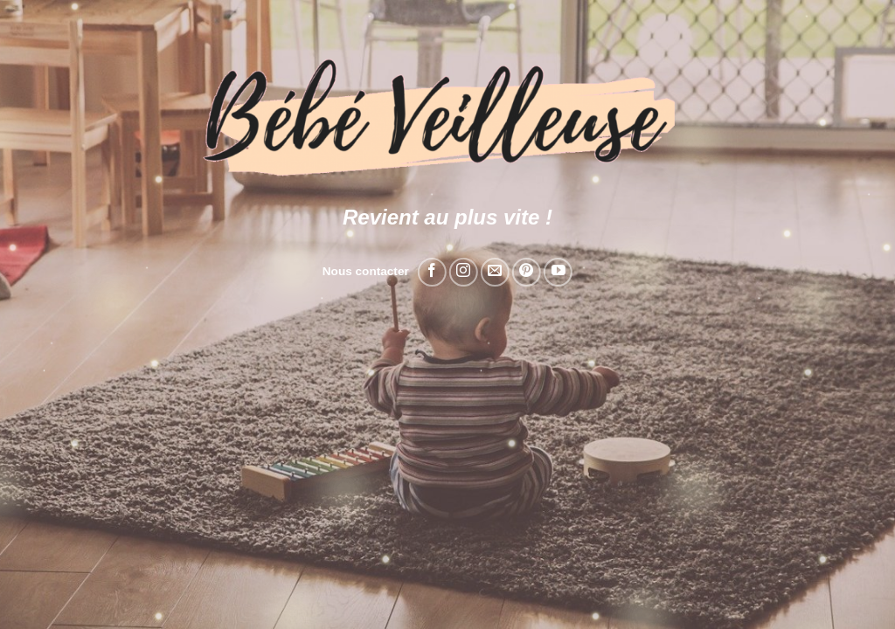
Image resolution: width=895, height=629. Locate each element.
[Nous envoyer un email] (495, 272)
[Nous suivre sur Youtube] (558, 272)
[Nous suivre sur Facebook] (432, 272)
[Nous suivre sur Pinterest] (526, 272)
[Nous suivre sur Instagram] (463, 272)
